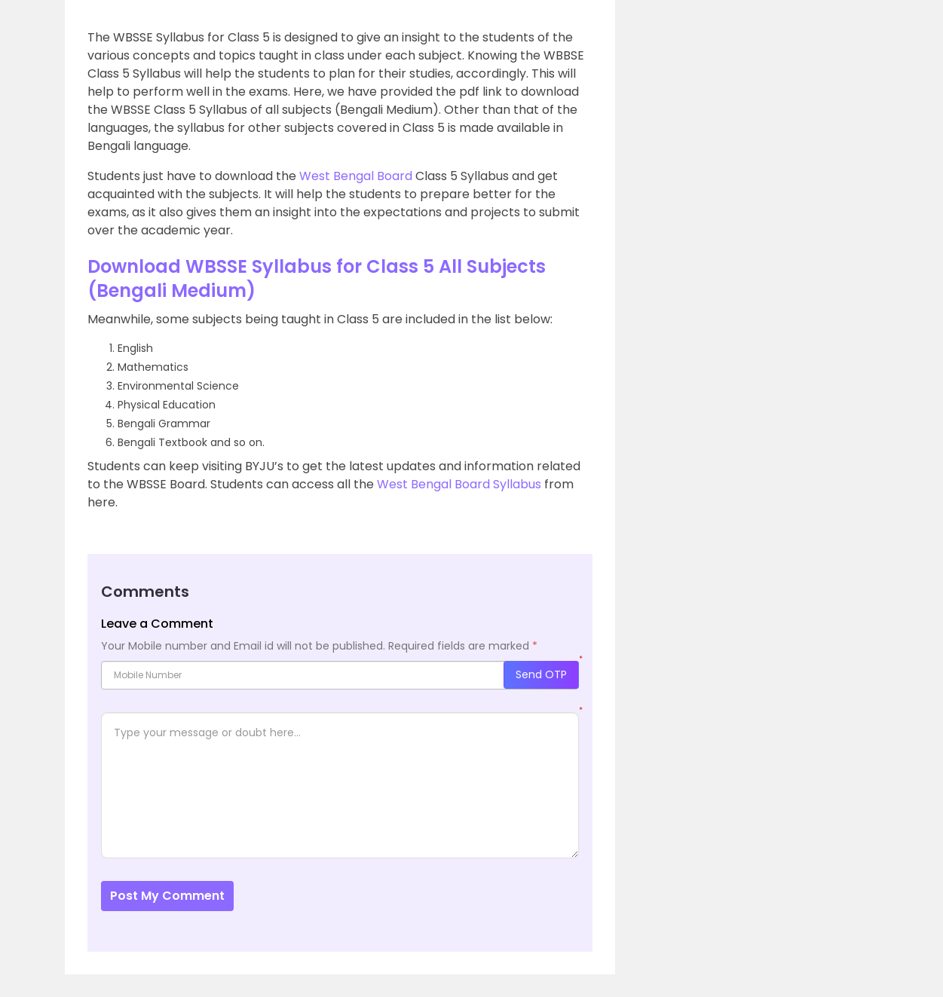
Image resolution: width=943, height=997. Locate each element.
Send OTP (541, 674)
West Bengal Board (355, 176)
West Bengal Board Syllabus (459, 484)
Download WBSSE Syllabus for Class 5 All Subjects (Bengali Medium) (316, 278)
